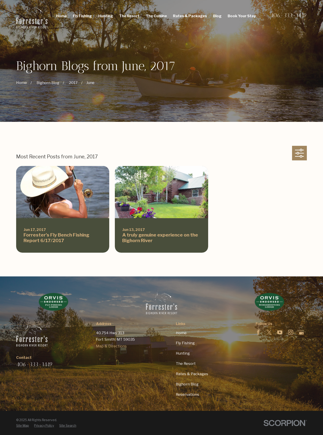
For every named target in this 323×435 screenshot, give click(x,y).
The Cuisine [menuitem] (156, 16)
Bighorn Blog (187, 384)
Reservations (187, 394)
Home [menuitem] (61, 16)
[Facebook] (258, 332)
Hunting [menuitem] (105, 16)
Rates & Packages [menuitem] (190, 16)
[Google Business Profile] (301, 332)
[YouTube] (279, 332)
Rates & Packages (192, 374)
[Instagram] (290, 332)
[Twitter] (269, 332)
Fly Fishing (185, 343)
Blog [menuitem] (217, 16)
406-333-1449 (288, 15)
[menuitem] (22, 426)
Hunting (183, 353)
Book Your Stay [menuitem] (242, 16)
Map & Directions (111, 346)
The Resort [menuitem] (129, 16)
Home (181, 333)
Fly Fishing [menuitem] (82, 16)
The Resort (186, 363)
